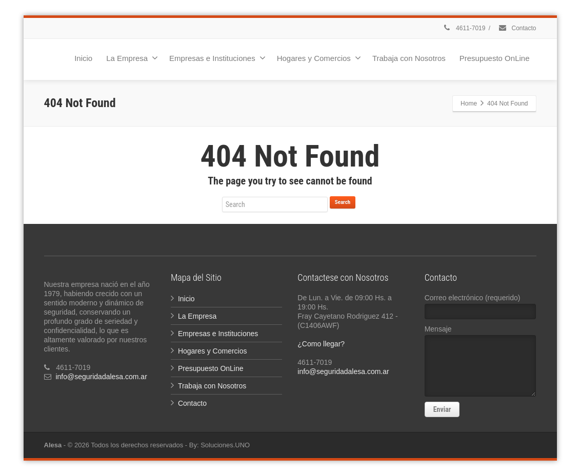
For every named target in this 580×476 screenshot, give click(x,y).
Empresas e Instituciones (217, 58)
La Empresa (132, 58)
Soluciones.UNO (225, 445)
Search (342, 202)
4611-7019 (464, 28)
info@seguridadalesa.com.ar (101, 376)
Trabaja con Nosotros (409, 58)
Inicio (83, 58)
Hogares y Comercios (319, 58)
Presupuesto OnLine (494, 58)
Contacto (517, 28)
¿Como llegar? (321, 344)
